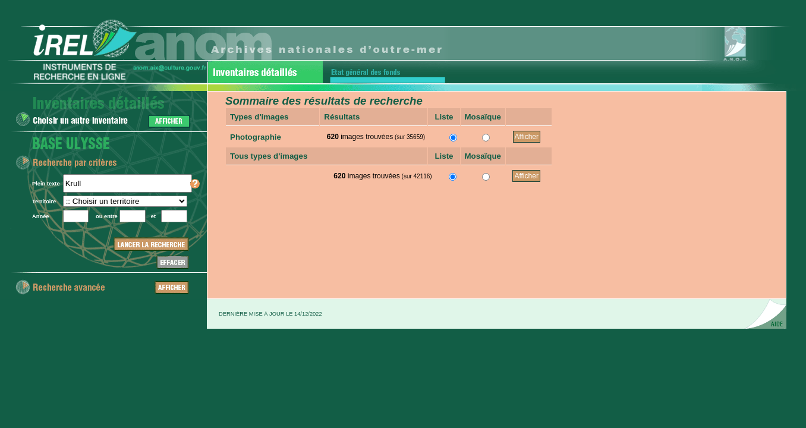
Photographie (255, 137)
